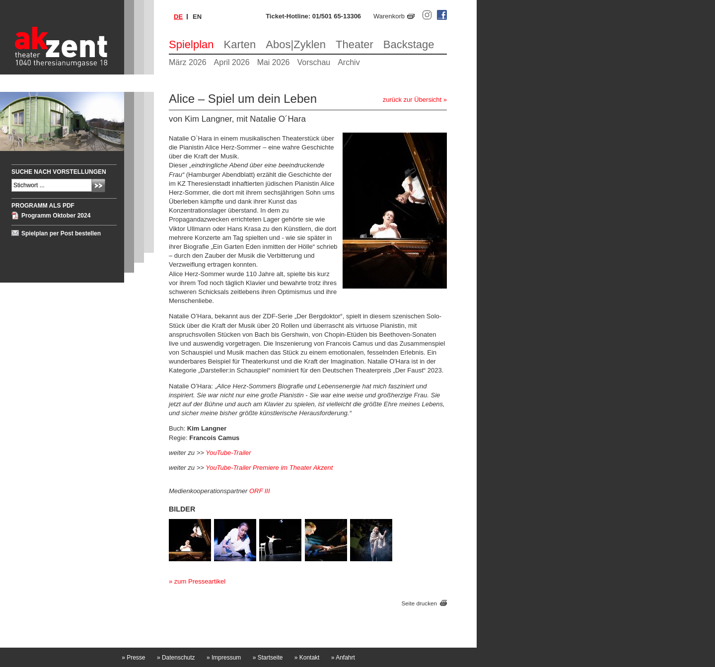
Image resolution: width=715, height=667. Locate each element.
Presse (133, 657)
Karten (240, 44)
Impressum (224, 657)
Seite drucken (419, 603)
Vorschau (313, 62)
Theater (354, 44)
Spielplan (191, 44)
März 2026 (188, 62)
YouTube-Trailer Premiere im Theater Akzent (269, 467)
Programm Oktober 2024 (55, 215)
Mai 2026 (273, 62)
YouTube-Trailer (228, 452)
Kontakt (307, 657)
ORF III (259, 491)
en (197, 16)
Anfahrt (343, 657)
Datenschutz (176, 657)
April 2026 (232, 62)
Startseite (268, 657)
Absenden (98, 185)
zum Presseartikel (199, 581)
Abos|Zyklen (296, 44)
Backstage (408, 44)
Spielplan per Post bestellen (61, 233)
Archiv (348, 62)
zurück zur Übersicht (412, 99)
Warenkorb (389, 16)
